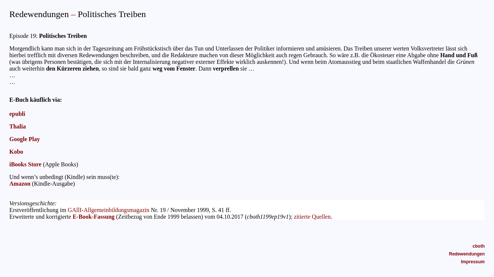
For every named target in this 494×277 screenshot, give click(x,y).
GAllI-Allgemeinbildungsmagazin (109, 210)
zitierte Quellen (312, 217)
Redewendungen (467, 254)
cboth (478, 246)
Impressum (473, 261)
